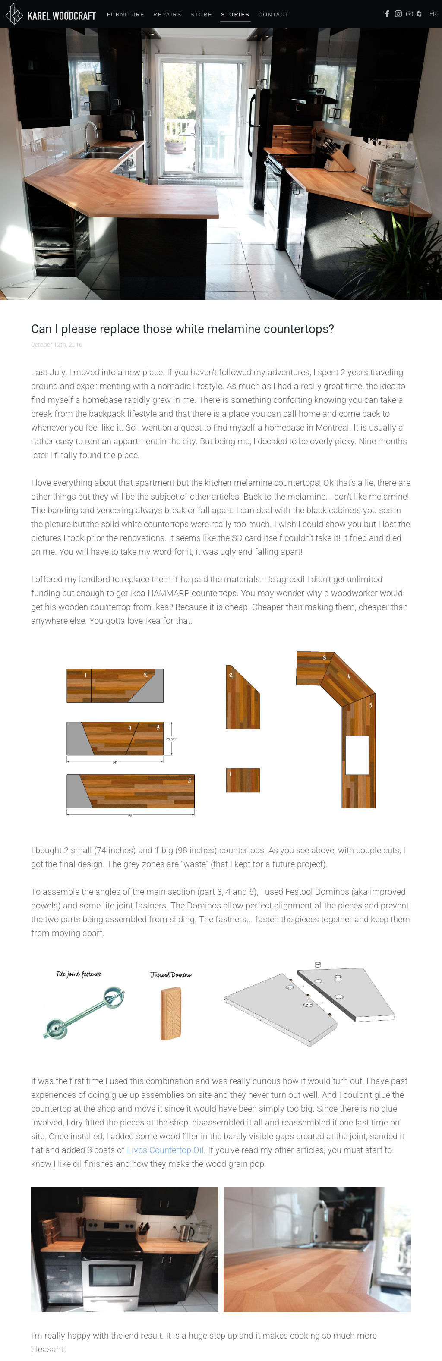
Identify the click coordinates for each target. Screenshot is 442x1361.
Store (201, 15)
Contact (274, 15)
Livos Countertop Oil (165, 1150)
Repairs (167, 15)
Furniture (126, 15)
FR (433, 13)
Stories (235, 15)
